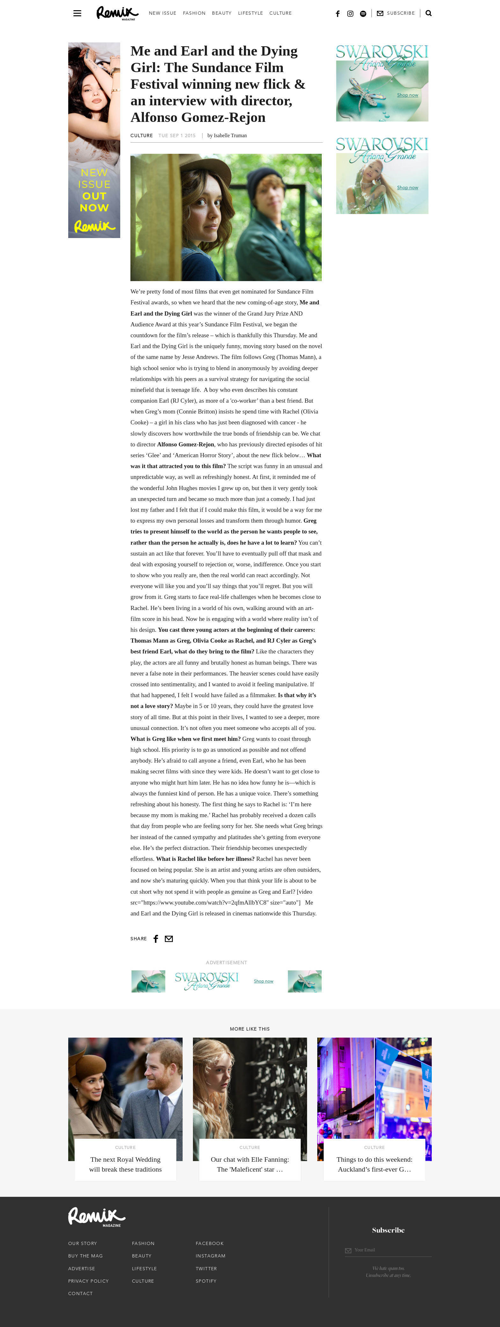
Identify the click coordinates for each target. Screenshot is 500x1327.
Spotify (206, 1281)
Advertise (81, 1268)
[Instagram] (350, 13)
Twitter (206, 1268)
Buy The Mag (85, 1256)
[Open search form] (428, 13)
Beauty (222, 13)
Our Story (82, 1243)
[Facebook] (338, 13)
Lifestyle (250, 13)
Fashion (194, 13)
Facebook (210, 1243)
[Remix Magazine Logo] (118, 13)
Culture (280, 13)
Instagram (211, 1256)
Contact (80, 1293)
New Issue (163, 13)
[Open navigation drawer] (77, 13)
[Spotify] (363, 13)
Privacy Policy (88, 1281)
